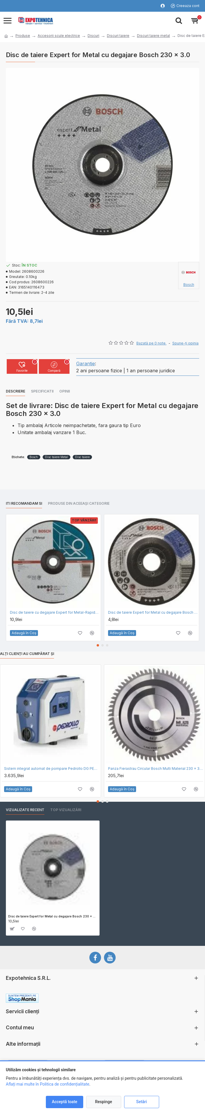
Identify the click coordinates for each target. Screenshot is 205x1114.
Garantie (85, 363)
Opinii (64, 391)
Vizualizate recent (25, 810)
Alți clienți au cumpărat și (27, 653)
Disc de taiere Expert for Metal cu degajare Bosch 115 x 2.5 (152, 612)
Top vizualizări (65, 810)
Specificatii (42, 391)
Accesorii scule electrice (59, 35)
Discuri (93, 35)
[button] (98, 645)
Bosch (33, 457)
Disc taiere (82, 457)
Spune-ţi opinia (185, 343)
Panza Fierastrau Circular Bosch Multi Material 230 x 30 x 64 (155, 768)
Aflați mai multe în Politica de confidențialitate (47, 1084)
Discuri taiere (118, 35)
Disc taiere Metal (56, 457)
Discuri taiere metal (153, 35)
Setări (141, 1101)
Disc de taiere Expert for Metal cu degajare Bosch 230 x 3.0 (52, 916)
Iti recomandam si (24, 503)
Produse (22, 35)
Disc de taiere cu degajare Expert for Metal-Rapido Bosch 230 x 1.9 (54, 612)
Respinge (103, 1101)
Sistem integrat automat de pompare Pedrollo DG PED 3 (51, 768)
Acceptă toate (64, 1101)
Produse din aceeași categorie (79, 503)
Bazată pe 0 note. (151, 343)
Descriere (15, 391)
